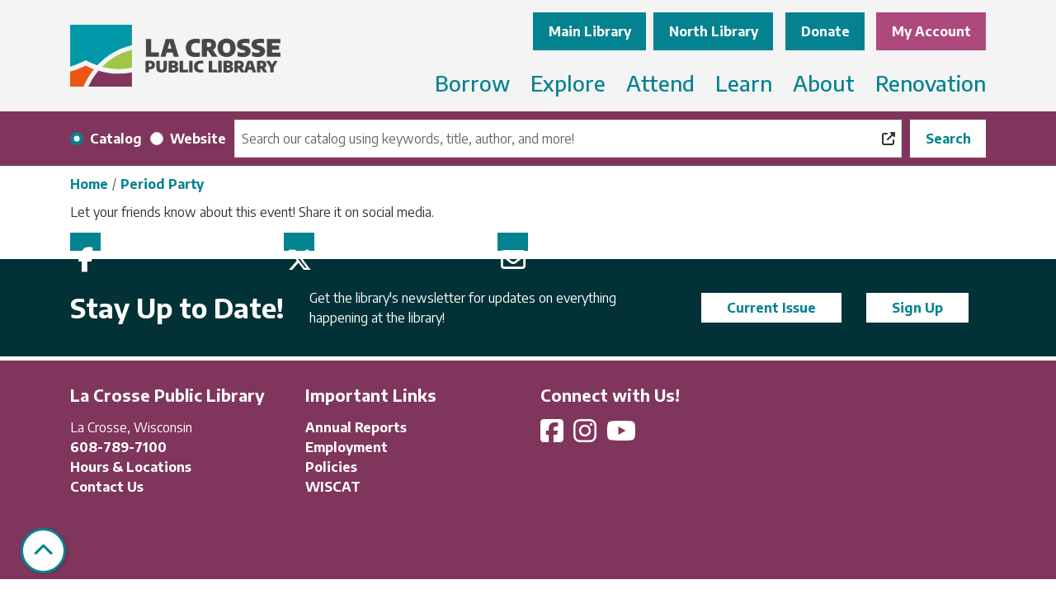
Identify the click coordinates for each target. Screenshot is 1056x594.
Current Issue (771, 307)
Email (512, 242)
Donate (825, 31)
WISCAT (333, 486)
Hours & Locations (130, 467)
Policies (331, 467)
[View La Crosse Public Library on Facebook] (553, 435)
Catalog (116, 138)
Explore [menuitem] (568, 83)
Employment (346, 447)
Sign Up (917, 307)
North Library (713, 31)
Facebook (85, 242)
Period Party (162, 184)
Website (198, 138)
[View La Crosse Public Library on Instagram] (586, 435)
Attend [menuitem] (660, 83)
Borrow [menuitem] (472, 83)
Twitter (299, 242)
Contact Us (107, 486)
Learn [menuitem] (743, 83)
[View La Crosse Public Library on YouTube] (622, 435)
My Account (931, 31)
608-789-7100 (118, 447)
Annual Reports (356, 427)
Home (89, 184)
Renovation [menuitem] (930, 83)
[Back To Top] (43, 550)
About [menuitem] (824, 83)
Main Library (590, 31)
